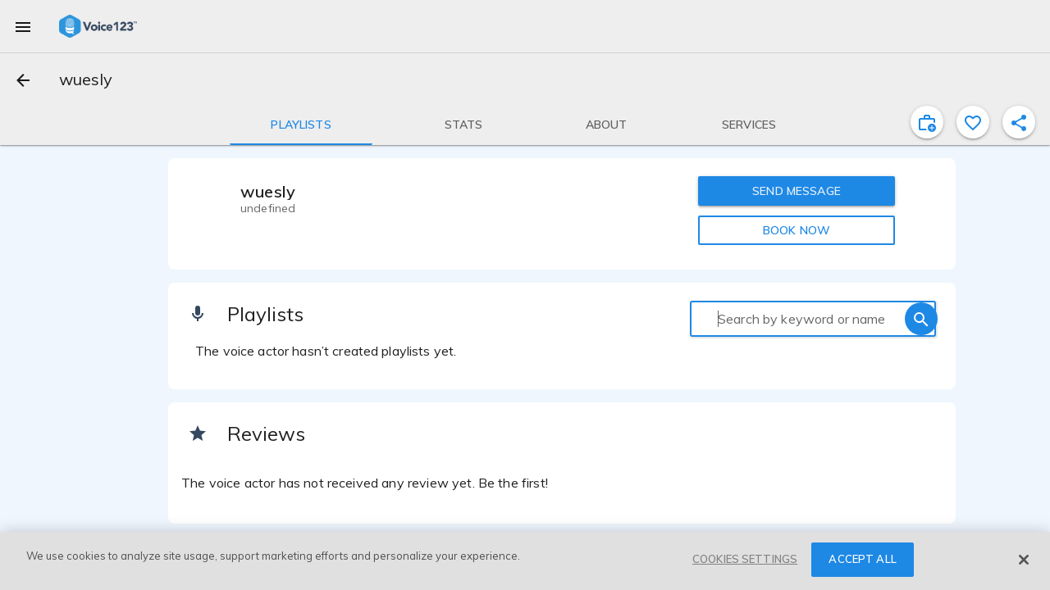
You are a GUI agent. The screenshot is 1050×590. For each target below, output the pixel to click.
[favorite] (972, 122)
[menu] (23, 26)
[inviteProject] (927, 122)
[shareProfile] (1018, 122)
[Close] (1024, 560)
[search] (921, 318)
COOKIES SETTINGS (744, 558)
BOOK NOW (796, 230)
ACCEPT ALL (862, 558)
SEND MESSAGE (796, 191)
